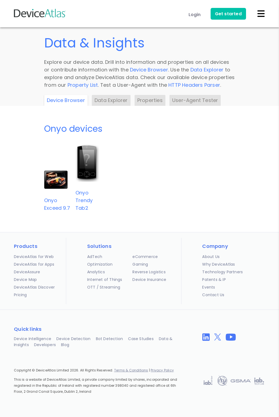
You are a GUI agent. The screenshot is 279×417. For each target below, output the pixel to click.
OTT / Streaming (103, 287)
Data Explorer (207, 69)
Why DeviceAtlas (218, 264)
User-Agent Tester (195, 100)
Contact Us (213, 295)
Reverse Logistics (148, 272)
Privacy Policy (162, 370)
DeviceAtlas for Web (34, 256)
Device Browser (149, 69)
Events (208, 287)
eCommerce (145, 256)
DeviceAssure (27, 272)
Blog (65, 344)
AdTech (94, 256)
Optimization (100, 264)
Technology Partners (222, 272)
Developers (45, 344)
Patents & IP (214, 279)
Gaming (140, 264)
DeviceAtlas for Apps (34, 264)
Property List (83, 85)
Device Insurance (149, 279)
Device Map (25, 279)
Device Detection (73, 338)
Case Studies (140, 338)
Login (195, 14)
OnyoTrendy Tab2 (84, 200)
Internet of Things (104, 279)
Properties (150, 100)
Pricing (20, 295)
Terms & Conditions (131, 370)
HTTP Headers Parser (194, 85)
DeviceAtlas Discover (34, 287)
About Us (211, 256)
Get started (228, 14)
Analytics (96, 272)
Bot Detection (109, 338)
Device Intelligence (32, 338)
